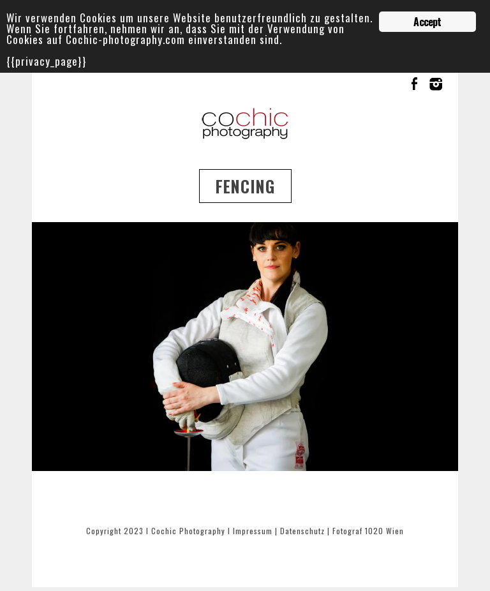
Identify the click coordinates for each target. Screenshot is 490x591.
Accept (427, 21)
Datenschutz (302, 530)
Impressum (252, 530)
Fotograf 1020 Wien (368, 530)
